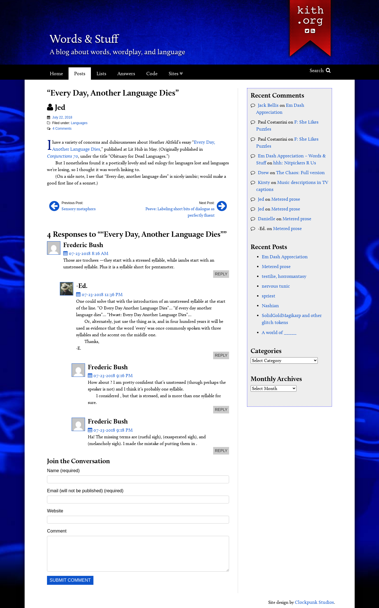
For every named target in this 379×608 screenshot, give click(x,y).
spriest (268, 283)
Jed (261, 188)
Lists (101, 73)
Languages (79, 123)
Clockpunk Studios (316, 599)
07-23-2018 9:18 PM (109, 426)
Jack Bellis (267, 105)
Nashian (269, 293)
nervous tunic (275, 274)
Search (320, 70)
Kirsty (263, 172)
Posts (79, 73)
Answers (126, 73)
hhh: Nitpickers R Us (292, 153)
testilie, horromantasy (282, 264)
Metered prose (284, 188)
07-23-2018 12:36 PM (98, 291)
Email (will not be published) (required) (85, 487)
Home (56, 73)
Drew (263, 163)
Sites (176, 73)
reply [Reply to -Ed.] (221, 352)
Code (151, 73)
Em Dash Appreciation (305, 105)
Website (55, 507)
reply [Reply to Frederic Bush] (221, 271)
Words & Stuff (94, 38)
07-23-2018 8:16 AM (84, 251)
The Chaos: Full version (298, 163)
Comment (56, 528)
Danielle (265, 207)
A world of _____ (278, 318)
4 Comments (62, 129)
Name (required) (63, 467)
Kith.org (309, 13)
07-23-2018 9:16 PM (109, 372)
